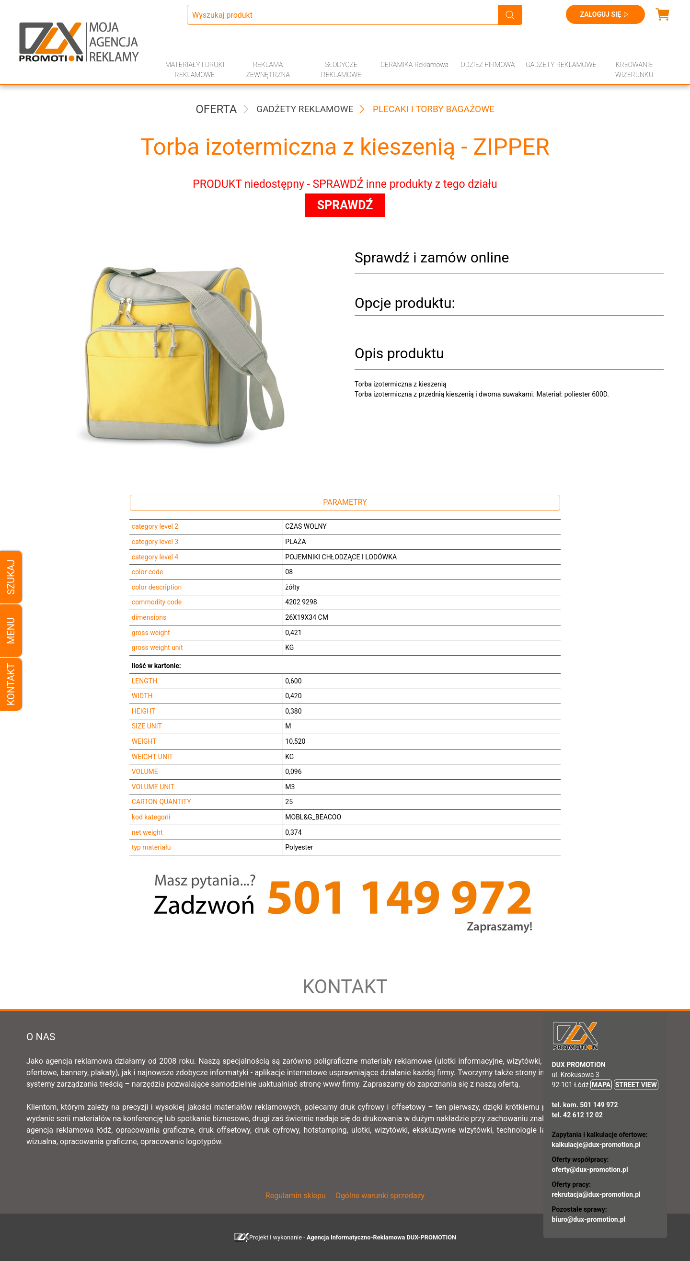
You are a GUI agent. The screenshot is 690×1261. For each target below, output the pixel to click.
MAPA (601, 1085)
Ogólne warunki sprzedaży (380, 1195)
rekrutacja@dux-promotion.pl (596, 1194)
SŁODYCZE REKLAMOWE (341, 70)
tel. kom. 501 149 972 (585, 1105)
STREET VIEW (636, 1085)
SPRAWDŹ (345, 205)
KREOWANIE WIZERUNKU (634, 70)
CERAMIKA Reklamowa (414, 64)
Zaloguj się (605, 14)
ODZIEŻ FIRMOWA (487, 64)
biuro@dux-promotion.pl (589, 1219)
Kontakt (11, 684)
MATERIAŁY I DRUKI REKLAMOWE (194, 70)
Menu (11, 630)
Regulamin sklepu (295, 1195)
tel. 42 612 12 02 (577, 1115)
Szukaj (11, 576)
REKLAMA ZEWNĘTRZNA (268, 70)
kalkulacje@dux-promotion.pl (596, 1144)
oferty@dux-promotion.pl (590, 1169)
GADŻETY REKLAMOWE (561, 64)
